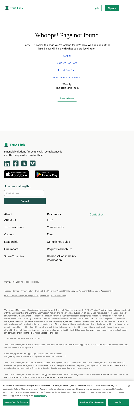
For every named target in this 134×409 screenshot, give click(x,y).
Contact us (97, 214)
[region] (67, 395)
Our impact (11, 249)
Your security (55, 227)
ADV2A (35, 295)
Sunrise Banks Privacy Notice (17, 295)
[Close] (128, 386)
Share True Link (14, 256)
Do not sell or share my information (61, 258)
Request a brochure (59, 249)
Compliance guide (58, 241)
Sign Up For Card (67, 62)
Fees (50, 234)
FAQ (50, 219)
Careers (9, 234)
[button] (125, 8)
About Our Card (67, 70)
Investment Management (67, 77)
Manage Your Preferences (16, 402)
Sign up (112, 8)
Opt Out (118, 402)
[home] (46, 8)
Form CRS (44, 295)
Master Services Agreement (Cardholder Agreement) (88, 290)
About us (10, 219)
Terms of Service (11, 290)
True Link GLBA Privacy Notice (49, 290)
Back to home (67, 98)
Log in (95, 8)
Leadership (11, 241)
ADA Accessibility (58, 295)
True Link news (14, 227)
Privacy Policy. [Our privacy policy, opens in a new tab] (40, 395)
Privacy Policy (27, 290)
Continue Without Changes (92, 402)
